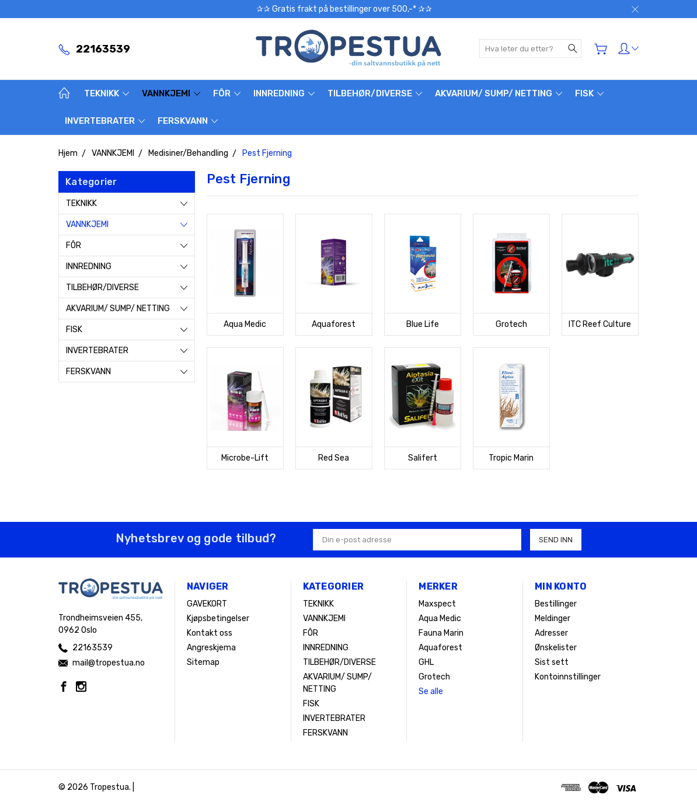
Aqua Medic (440, 618)
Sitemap (203, 662)
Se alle (431, 691)
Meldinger (552, 618)
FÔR (227, 93)
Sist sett (552, 662)
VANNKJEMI (171, 93)
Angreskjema (211, 648)
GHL (426, 662)
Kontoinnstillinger (568, 677)
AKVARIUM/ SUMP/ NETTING (498, 93)
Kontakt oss (209, 633)
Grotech (434, 677)
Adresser (551, 633)
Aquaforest (440, 648)
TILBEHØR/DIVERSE (374, 93)
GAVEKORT (207, 604)
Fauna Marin (441, 633)
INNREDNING (284, 93)
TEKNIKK (106, 93)
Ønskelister (556, 648)
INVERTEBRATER (105, 121)
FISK (589, 93)
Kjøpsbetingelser (218, 618)
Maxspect (437, 604)
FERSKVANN (188, 121)
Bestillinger (556, 604)
